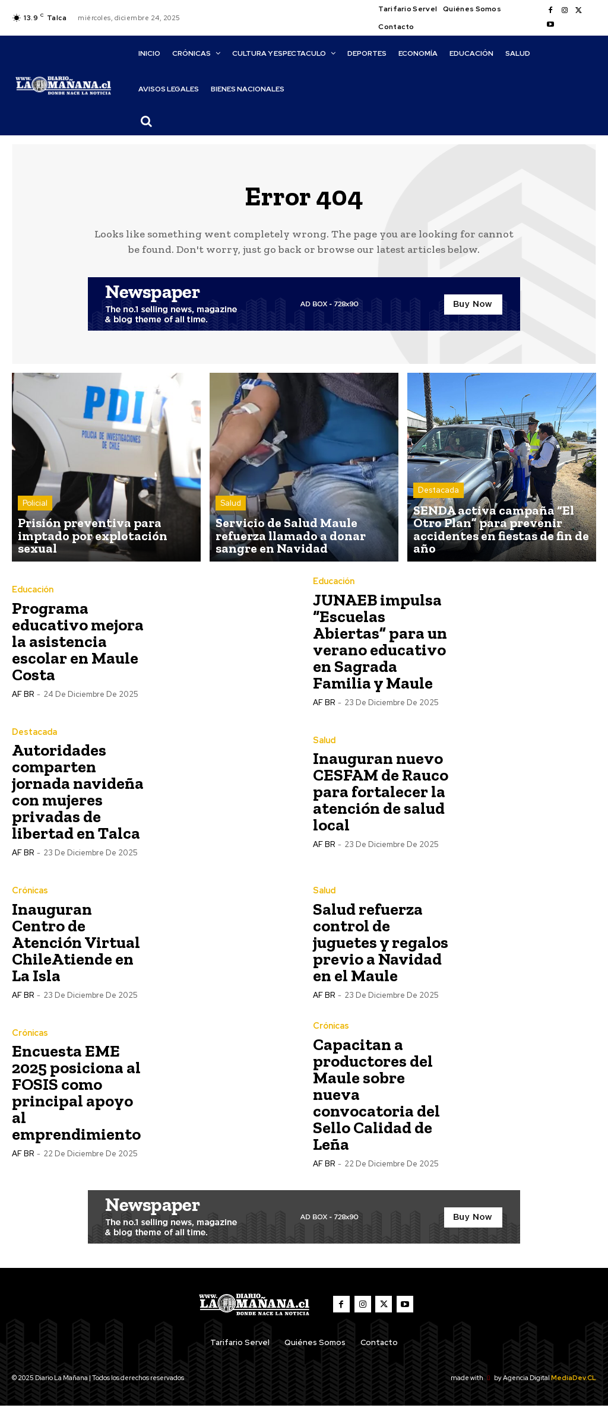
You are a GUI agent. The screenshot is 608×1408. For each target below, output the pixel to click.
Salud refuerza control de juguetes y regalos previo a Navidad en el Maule (380, 945)
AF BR (23, 697)
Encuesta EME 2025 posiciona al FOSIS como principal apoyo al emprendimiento (76, 1095)
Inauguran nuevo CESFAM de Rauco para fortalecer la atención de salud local (380, 794)
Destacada (438, 512)
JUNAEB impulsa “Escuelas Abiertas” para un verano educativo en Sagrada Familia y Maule (380, 643)
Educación (32, 592)
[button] (146, 121)
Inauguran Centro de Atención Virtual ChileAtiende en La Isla (76, 945)
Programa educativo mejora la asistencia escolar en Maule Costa (78, 644)
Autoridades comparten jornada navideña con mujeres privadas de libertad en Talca (78, 794)
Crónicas (30, 893)
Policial (35, 523)
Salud (230, 512)
